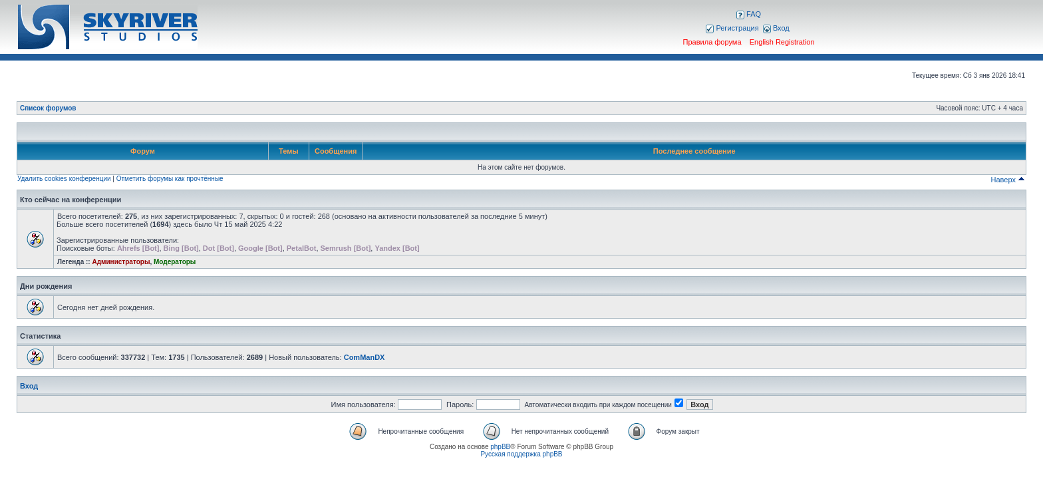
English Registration (782, 42)
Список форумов (48, 108)
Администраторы (121, 261)
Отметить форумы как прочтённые (170, 178)
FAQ (748, 14)
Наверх (1008, 180)
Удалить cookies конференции (64, 178)
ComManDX (364, 357)
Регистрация (732, 28)
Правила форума (712, 42)
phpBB (500, 446)
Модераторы (175, 261)
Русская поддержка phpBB (521, 454)
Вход (776, 28)
